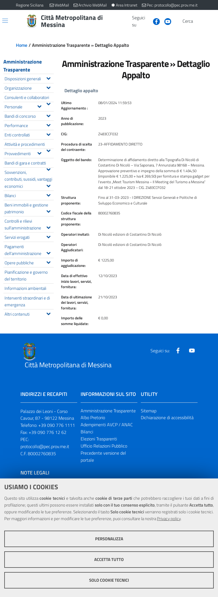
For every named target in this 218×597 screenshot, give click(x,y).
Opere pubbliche (29, 262)
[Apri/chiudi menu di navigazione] (5, 20)
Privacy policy (169, 518)
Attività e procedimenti (29, 145)
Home (21, 45)
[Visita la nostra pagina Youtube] (165, 21)
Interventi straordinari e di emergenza (27, 301)
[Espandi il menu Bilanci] (48, 194)
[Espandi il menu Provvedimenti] (39, 152)
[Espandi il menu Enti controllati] (48, 133)
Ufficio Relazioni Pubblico (104, 445)
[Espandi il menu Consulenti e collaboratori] (48, 103)
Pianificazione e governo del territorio (26, 275)
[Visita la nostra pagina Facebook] (154, 21)
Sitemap (148, 410)
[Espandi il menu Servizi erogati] (48, 236)
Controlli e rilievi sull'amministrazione (29, 224)
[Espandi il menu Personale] (39, 105)
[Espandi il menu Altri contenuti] (48, 313)
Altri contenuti (29, 313)
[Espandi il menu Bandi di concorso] (48, 115)
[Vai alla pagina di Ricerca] (198, 21)
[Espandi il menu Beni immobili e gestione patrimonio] (48, 210)
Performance (29, 125)
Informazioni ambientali (25, 288)
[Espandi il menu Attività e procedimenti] (48, 150)
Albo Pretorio (93, 417)
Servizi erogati (29, 237)
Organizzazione (29, 87)
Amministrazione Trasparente (22, 65)
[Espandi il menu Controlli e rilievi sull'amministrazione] (48, 226)
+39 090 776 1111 (56, 425)
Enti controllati (29, 134)
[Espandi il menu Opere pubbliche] (48, 261)
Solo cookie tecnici (109, 580)
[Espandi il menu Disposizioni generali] (48, 77)
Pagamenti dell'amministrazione (29, 250)
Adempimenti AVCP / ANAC (107, 424)
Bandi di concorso (29, 115)
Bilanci (29, 195)
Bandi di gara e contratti (29, 163)
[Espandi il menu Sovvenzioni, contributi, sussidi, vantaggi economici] (48, 185)
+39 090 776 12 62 (47, 432)
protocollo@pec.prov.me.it (44, 446)
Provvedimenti (24, 153)
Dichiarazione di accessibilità (167, 417)
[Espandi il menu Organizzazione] (48, 87)
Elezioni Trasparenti (99, 438)
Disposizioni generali (29, 78)
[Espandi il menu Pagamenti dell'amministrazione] (48, 252)
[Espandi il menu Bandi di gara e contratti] (48, 168)
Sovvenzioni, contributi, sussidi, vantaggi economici (29, 179)
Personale (24, 106)
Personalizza (109, 538)
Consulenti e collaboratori (29, 98)
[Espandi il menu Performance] (48, 124)
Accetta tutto (109, 559)
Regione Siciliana (29, 5)
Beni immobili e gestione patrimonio (29, 208)
